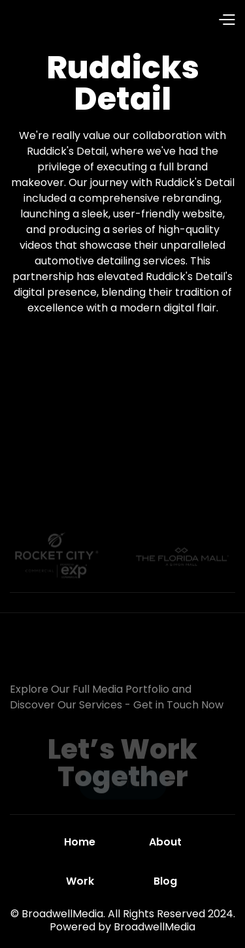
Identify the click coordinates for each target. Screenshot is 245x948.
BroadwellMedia (154, 926)
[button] (171, 20)
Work (80, 881)
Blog (165, 881)
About (165, 841)
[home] (58, 21)
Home (79, 841)
